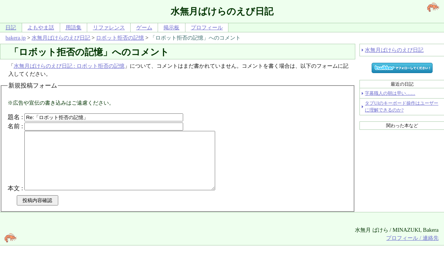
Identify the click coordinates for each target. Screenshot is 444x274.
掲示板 (171, 27)
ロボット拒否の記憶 (120, 38)
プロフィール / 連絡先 (412, 249)
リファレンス (109, 27)
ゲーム (144, 27)
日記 (10, 27)
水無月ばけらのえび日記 (61, 38)
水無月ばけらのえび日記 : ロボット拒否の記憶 (69, 66)
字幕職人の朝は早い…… (390, 93)
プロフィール (207, 27)
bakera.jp (15, 38)
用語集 (73, 27)
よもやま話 (40, 27)
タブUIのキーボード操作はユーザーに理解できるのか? (401, 106)
